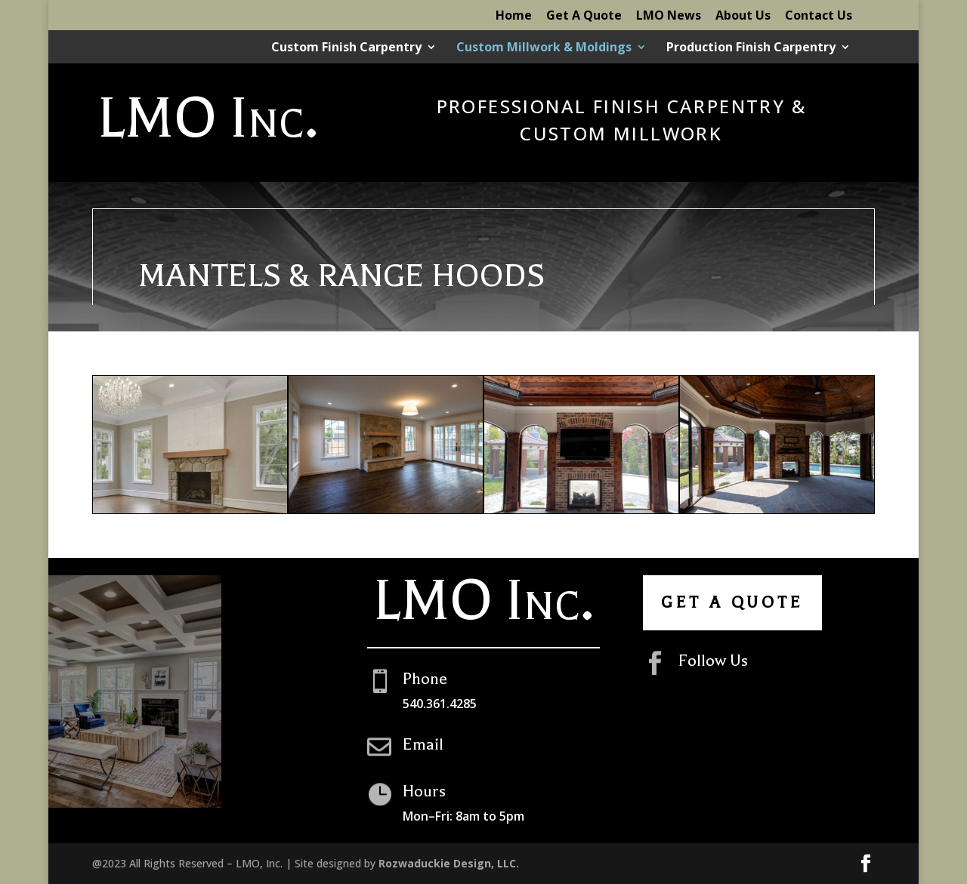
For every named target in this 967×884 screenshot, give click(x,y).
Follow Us (713, 660)
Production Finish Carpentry (751, 48)
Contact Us (818, 16)
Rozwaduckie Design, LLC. (448, 863)
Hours (424, 791)
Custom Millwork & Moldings (544, 48)
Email (423, 744)
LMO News (668, 16)
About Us (743, 16)
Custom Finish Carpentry (346, 48)
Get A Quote (584, 16)
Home (514, 16)
